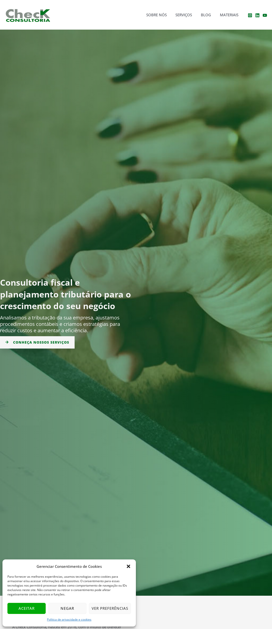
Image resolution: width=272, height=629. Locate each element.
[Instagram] (250, 15)
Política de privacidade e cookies (69, 619)
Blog (208, 14)
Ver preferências (110, 608)
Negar (67, 608)
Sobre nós (161, 14)
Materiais (230, 14)
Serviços (187, 14)
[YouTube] (265, 15)
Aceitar (27, 608)
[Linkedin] (257, 15)
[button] (128, 566)
